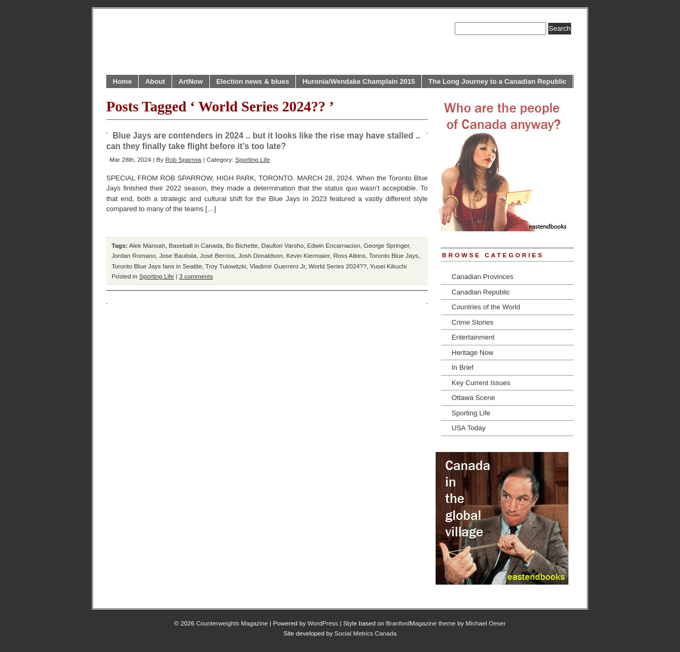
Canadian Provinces (482, 277)
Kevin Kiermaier (308, 255)
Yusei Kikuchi (388, 266)
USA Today (469, 428)
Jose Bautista (178, 255)
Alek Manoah (147, 245)
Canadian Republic (481, 292)
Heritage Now (473, 353)
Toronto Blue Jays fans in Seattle (157, 266)
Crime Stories (473, 322)
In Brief (462, 367)
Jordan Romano (134, 255)
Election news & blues (252, 81)
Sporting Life (252, 159)
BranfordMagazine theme (421, 623)
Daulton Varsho (282, 245)
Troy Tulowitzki (226, 266)
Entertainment (473, 337)
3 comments (196, 276)
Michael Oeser (486, 623)
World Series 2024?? (338, 266)
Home (122, 81)
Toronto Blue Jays (394, 255)
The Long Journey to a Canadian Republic (497, 81)
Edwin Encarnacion (333, 245)
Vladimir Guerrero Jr (277, 266)
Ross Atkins (349, 255)
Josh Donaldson (260, 255)
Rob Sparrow (183, 159)
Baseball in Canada (196, 245)
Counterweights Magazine (232, 623)
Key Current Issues (481, 383)
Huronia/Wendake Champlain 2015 (358, 81)
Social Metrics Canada (366, 633)
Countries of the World (486, 307)
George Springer (387, 245)
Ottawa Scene (473, 398)
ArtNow (190, 81)
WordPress (323, 623)
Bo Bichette (242, 245)
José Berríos (217, 255)
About (155, 81)
